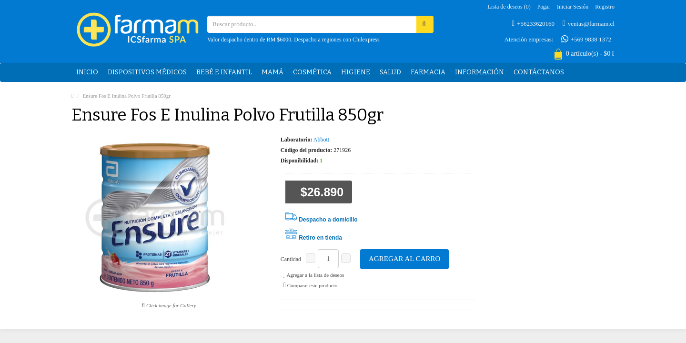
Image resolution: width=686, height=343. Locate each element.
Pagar (543, 6)
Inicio (87, 72)
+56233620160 (533, 23)
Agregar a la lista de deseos (313, 275)
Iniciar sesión (572, 6)
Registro (605, 6)
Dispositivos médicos (147, 72)
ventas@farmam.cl (589, 23)
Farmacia (428, 72)
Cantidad (291, 259)
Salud (390, 72)
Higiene (355, 72)
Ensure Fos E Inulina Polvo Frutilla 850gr (126, 96)
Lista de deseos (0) (508, 6)
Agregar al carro (404, 258)
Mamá (272, 72)
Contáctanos (539, 72)
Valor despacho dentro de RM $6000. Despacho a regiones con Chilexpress (293, 39)
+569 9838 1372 (586, 39)
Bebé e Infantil (224, 72)
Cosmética (312, 72)
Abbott (321, 139)
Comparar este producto (310, 285)
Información (479, 72)
